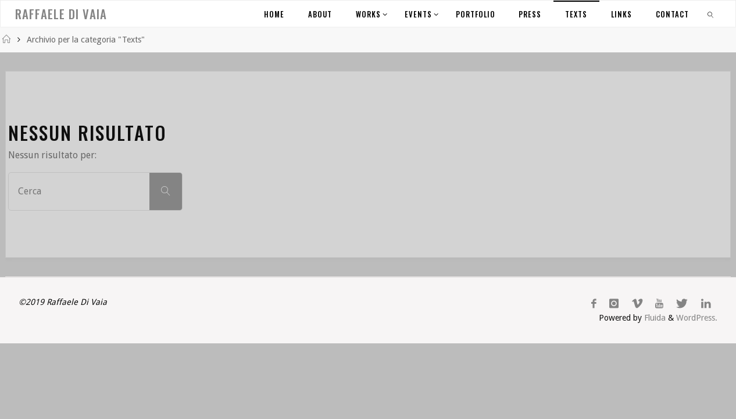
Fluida (654, 317)
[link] (711, 14)
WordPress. (696, 317)
